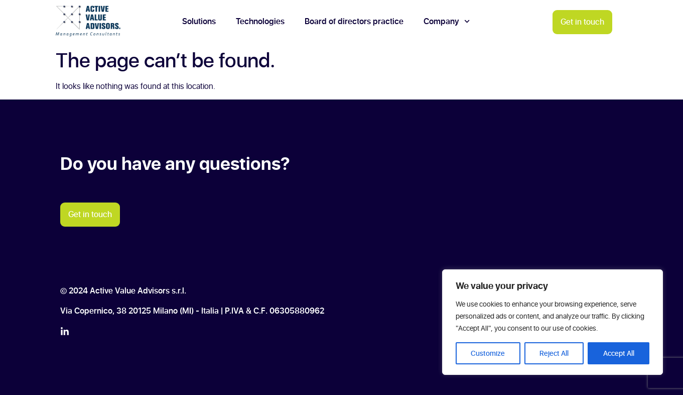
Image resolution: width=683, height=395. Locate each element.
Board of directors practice (354, 21)
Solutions (199, 21)
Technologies (260, 21)
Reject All (554, 353)
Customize (488, 353)
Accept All (618, 353)
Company (447, 21)
